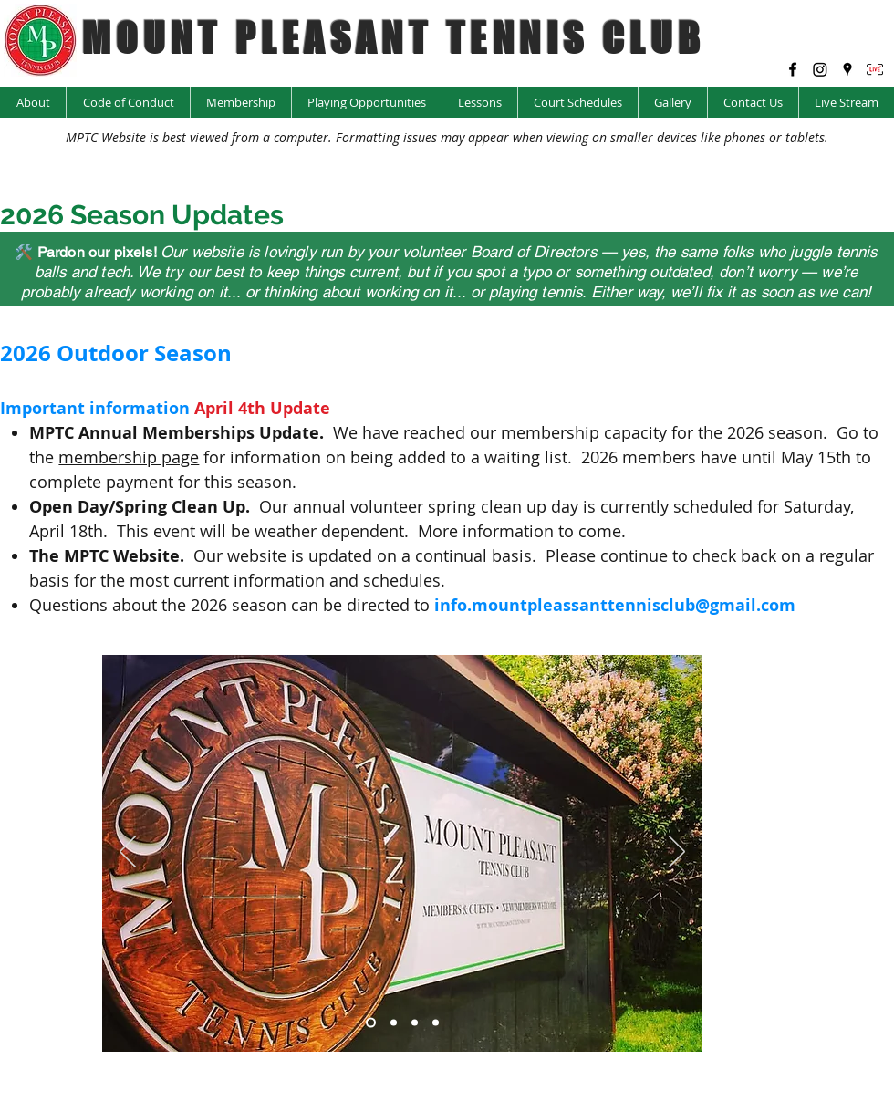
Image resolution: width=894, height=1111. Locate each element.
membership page (128, 457)
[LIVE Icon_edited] (875, 69)
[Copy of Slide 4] (393, 1022)
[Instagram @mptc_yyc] (820, 69)
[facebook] (793, 69)
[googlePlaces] (847, 69)
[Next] (677, 853)
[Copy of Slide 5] (414, 1022)
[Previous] (128, 853)
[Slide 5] (435, 1022)
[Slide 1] (371, 1022)
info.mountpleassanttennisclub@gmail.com (614, 605)
